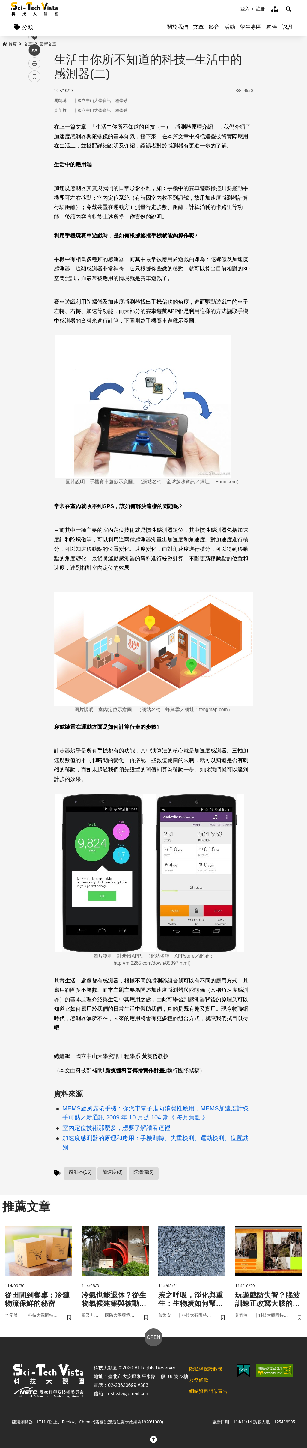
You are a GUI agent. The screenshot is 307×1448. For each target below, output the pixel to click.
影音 (214, 27)
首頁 (9, 44)
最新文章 (48, 44)
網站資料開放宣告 (208, 1391)
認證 (287, 27)
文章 (198, 27)
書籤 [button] (34, 180)
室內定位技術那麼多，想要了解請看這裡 (116, 1128)
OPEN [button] (153, 1337)
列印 (34, 167)
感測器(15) (80, 1172)
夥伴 (271, 27)
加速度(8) (112, 1172)
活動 (229, 27)
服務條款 (198, 1380)
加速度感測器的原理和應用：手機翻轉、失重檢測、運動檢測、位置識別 (155, 1142)
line (32, 141)
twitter (34, 127)
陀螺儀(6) (143, 1172)
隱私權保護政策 (206, 1369)
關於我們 (177, 27)
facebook (34, 114)
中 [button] (34, 154)
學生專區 (250, 27)
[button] (288, 9)
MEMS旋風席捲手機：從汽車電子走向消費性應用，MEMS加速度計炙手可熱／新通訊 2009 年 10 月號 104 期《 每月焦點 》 (155, 1113)
